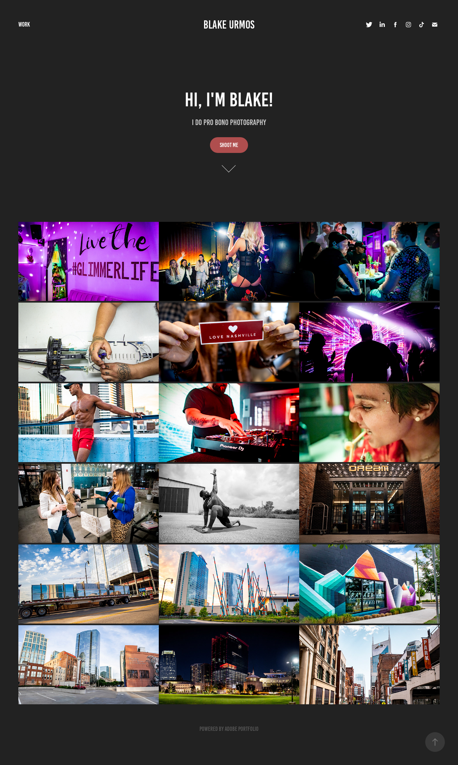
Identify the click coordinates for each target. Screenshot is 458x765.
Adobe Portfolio (242, 729)
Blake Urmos (229, 24)
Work (24, 24)
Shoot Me (229, 145)
